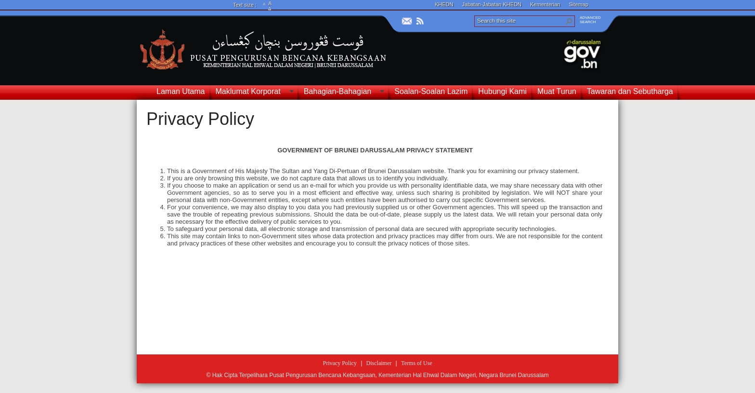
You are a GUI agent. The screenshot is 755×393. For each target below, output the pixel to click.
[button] (569, 21)
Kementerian (545, 4)
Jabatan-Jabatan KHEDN (492, 4)
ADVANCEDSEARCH (590, 19)
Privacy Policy (200, 119)
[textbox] (375, 242)
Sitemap (578, 4)
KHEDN (444, 4)
